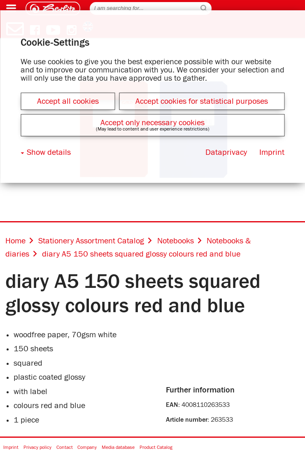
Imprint (11, 448)
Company (87, 448)
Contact (64, 448)
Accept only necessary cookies (152, 123)
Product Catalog (156, 448)
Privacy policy (37, 448)
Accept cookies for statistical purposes (201, 101)
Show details (49, 152)
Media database (118, 448)
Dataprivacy (226, 152)
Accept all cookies (68, 101)
